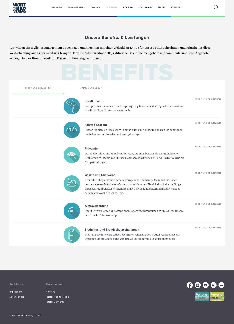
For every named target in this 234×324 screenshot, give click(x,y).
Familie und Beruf (91, 87)
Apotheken (145, 7)
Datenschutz (16, 296)
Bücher (128, 7)
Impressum (15, 291)
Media (162, 7)
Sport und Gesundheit (38, 87)
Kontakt (176, 7)
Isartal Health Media (58, 296)
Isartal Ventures (55, 301)
